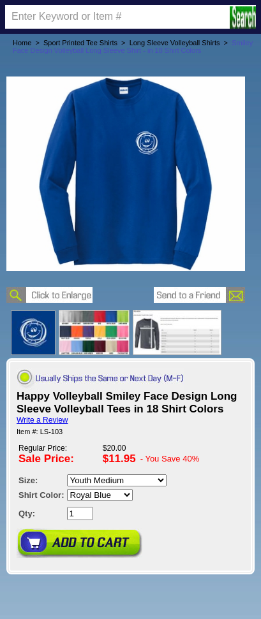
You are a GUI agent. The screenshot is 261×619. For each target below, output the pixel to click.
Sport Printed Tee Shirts (80, 43)
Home (22, 43)
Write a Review (42, 420)
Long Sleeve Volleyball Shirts (175, 43)
